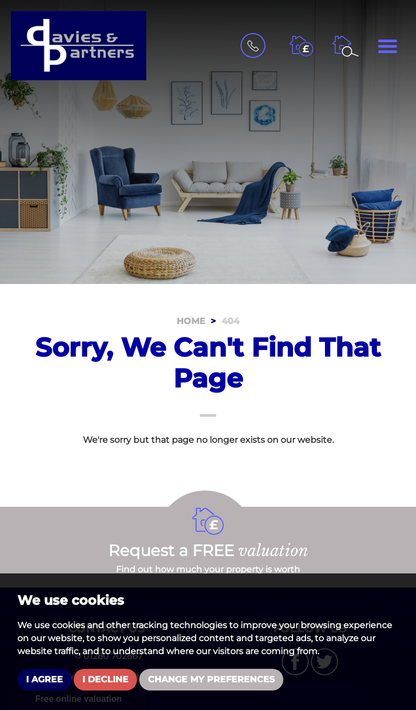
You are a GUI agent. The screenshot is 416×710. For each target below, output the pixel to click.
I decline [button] (105, 679)
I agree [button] (44, 679)
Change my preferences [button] (211, 679)
